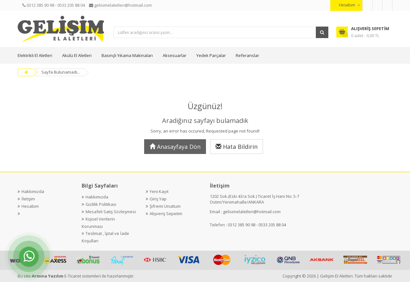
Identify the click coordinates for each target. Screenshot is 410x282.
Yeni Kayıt (159, 191)
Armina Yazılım (48, 276)
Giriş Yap (158, 199)
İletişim (28, 199)
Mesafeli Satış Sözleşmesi (111, 211)
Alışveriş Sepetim (166, 213)
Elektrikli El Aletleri (35, 55)
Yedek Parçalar (211, 55)
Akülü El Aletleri (77, 55)
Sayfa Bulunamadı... (60, 72)
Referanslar (247, 55)
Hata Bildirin (237, 146)
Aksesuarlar (174, 55)
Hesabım (30, 206)
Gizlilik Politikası (101, 204)
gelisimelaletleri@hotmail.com (252, 211)
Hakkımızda (32, 191)
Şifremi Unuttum (165, 206)
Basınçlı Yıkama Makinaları (127, 55)
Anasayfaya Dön (175, 146)
